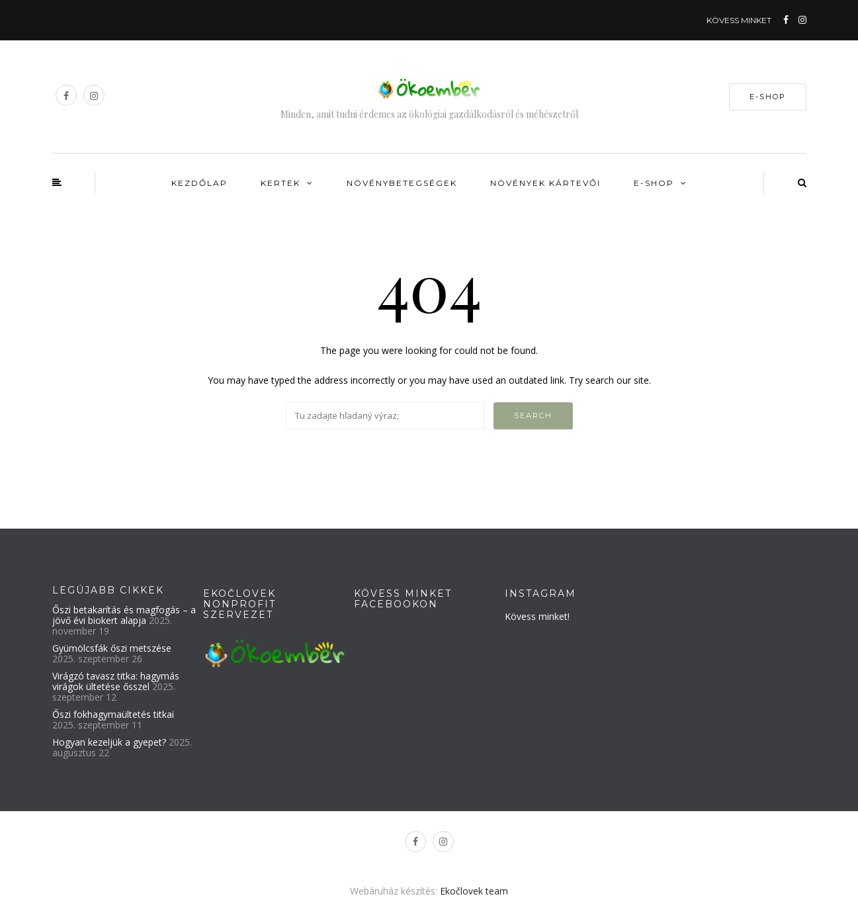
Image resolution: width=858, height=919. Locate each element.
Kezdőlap (199, 183)
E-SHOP (768, 96)
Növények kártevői (545, 183)
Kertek (280, 183)
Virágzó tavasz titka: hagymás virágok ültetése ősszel (115, 681)
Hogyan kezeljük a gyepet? (109, 742)
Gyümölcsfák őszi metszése (111, 648)
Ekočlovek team (474, 891)
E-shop (654, 183)
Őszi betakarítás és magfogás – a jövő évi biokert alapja (124, 615)
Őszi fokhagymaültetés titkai (113, 714)
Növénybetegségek (402, 183)
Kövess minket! (537, 616)
